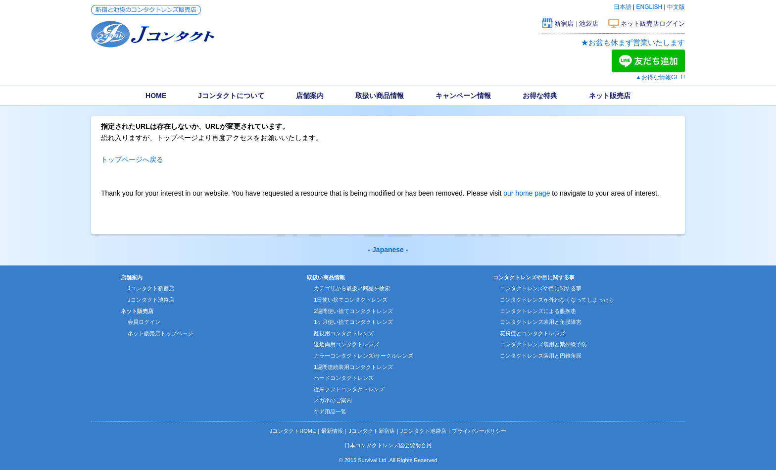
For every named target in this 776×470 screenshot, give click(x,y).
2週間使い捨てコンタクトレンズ (353, 311)
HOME (156, 96)
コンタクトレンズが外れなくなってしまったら (557, 300)
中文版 (676, 6)
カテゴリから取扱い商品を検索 (352, 288)
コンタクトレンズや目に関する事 (541, 288)
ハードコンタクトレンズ (344, 378)
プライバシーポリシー (479, 431)
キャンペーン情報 (463, 96)
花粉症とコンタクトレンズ (532, 333)
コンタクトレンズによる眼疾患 (538, 311)
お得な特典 (540, 96)
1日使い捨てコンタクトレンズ (351, 300)
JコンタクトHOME (293, 431)
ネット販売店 (609, 96)
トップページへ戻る (132, 159)
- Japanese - (388, 250)
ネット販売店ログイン (653, 23)
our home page (526, 193)
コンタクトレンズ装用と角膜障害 (541, 322)
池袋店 (588, 23)
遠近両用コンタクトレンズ (346, 344)
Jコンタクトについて (231, 96)
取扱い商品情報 (379, 96)
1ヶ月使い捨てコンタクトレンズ (353, 322)
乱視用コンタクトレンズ (344, 333)
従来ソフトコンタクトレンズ (349, 389)
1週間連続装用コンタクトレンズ (353, 367)
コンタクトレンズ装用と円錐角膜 (541, 356)
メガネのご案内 (333, 400)
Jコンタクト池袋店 (151, 300)
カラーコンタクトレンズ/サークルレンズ (363, 356)
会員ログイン (144, 322)
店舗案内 (310, 96)
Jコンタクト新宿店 (151, 288)
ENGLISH (649, 6)
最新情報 (332, 431)
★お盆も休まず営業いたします (633, 42)
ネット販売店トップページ (160, 333)
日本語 (622, 6)
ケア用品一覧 (330, 412)
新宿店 (564, 23)
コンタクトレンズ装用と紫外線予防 (543, 344)
